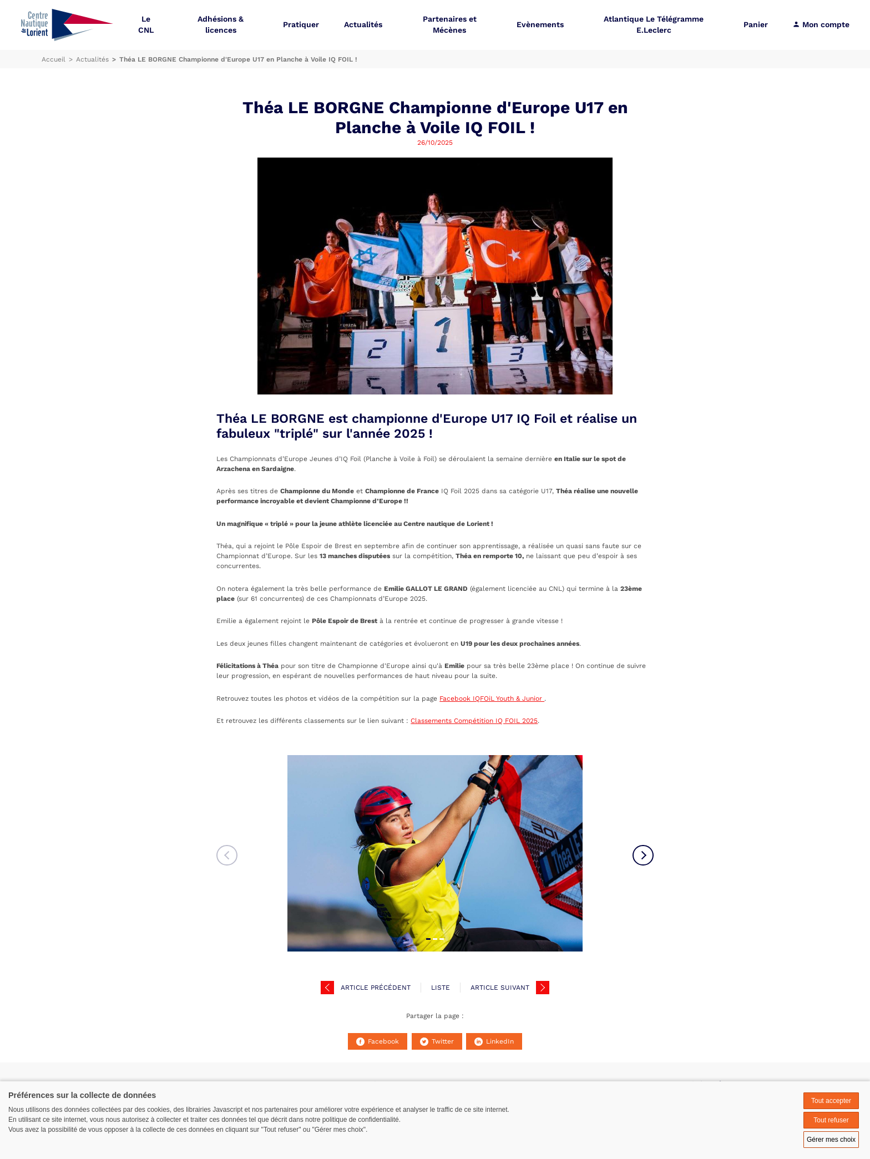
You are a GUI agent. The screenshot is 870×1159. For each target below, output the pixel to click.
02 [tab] (435, 939)
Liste (440, 987)
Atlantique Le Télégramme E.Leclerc (654, 24)
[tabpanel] (435, 853)
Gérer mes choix (831, 1139)
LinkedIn (494, 1041)
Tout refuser (830, 1120)
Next (643, 855)
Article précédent (376, 987)
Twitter (437, 1041)
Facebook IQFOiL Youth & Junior (491, 698)
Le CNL (146, 24)
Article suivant (500, 987)
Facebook (377, 1041)
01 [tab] (428, 939)
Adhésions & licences (221, 24)
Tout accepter (831, 1101)
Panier (755, 25)
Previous (226, 855)
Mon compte (821, 25)
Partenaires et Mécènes (450, 24)
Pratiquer (301, 25)
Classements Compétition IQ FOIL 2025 (474, 721)
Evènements (540, 25)
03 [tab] (441, 939)
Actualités (363, 25)
